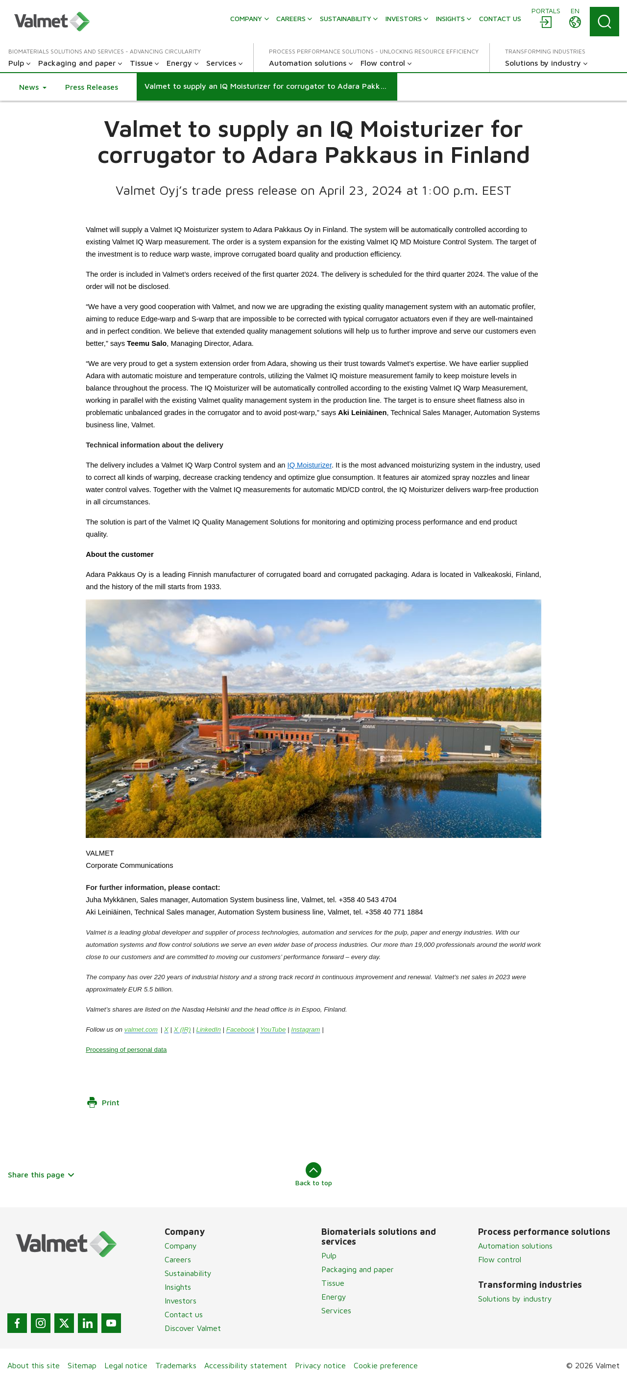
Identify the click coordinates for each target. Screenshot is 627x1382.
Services (336, 1310)
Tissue (332, 1282)
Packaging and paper (357, 1269)
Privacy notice (320, 1365)
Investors (180, 1300)
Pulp (329, 1255)
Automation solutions (515, 1245)
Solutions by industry (515, 1298)
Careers (178, 1259)
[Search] (604, 21)
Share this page (41, 1174)
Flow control (499, 1259)
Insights (178, 1286)
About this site (33, 1365)
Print (103, 1102)
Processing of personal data (126, 1049)
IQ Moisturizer (310, 465)
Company (181, 1245)
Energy (333, 1296)
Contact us (184, 1314)
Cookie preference (386, 1365)
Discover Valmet (193, 1328)
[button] (33, 87)
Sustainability (188, 1273)
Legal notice (125, 1365)
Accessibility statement (245, 1365)
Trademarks (175, 1365)
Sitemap (82, 1365)
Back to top (313, 1174)
